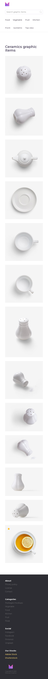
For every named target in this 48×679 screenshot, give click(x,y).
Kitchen (36, 20)
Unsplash (9, 643)
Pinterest (9, 639)
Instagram (9, 632)
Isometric (17, 28)
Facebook (9, 636)
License (8, 588)
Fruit (27, 20)
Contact (8, 591)
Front (7, 28)
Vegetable (17, 20)
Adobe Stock (11, 654)
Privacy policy (11, 584)
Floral (7, 621)
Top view (29, 28)
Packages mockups (14, 603)
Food (7, 20)
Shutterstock (11, 658)
